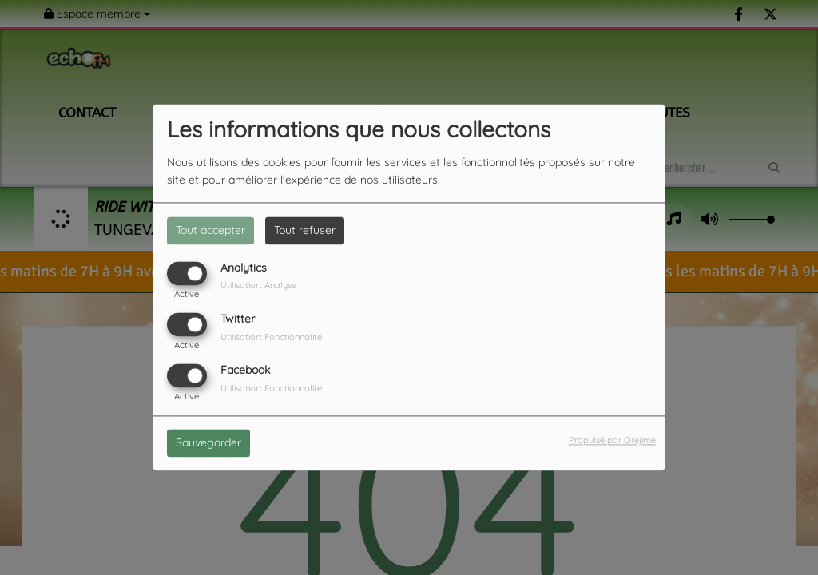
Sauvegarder (208, 443)
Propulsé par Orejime (612, 440)
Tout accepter (210, 230)
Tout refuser (305, 230)
